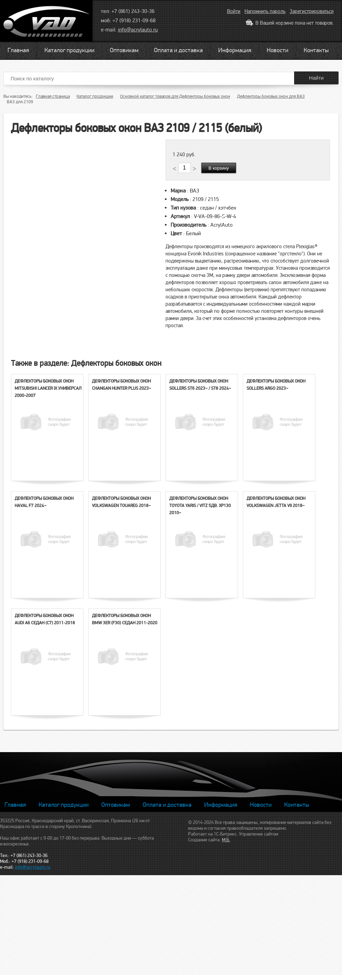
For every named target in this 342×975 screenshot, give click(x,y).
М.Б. (226, 840)
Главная (18, 50)
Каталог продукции (69, 50)
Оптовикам (124, 50)
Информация (234, 50)
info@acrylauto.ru (138, 29)
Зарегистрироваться (311, 11)
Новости (277, 50)
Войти (233, 11)
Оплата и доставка (178, 50)
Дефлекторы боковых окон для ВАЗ (271, 96)
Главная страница (53, 96)
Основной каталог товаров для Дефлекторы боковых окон (175, 96)
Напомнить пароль (265, 11)
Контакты (316, 50)
